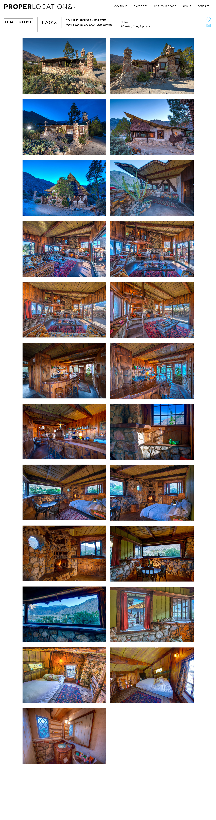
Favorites (141, 6)
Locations (120, 6)
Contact (204, 6)
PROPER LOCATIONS (38, 7)
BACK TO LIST (19, 22)
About (186, 6)
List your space (165, 6)
